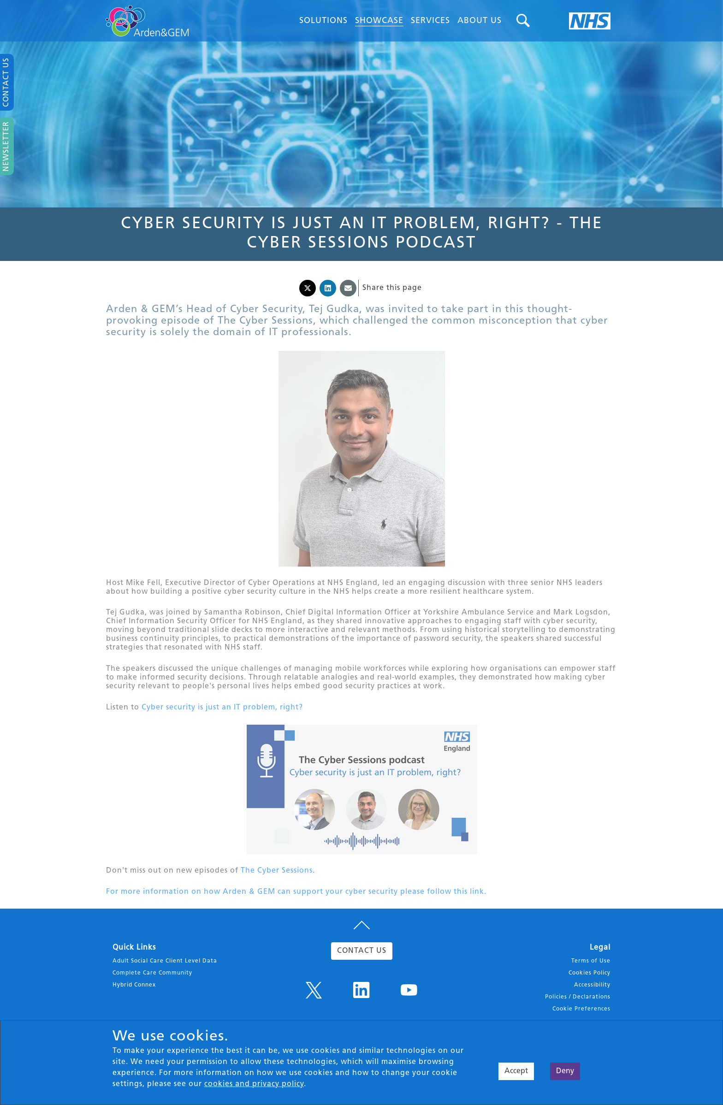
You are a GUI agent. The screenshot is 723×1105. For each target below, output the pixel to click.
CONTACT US (361, 961)
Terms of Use (590, 972)
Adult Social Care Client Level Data (165, 972)
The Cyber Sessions (277, 878)
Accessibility (592, 996)
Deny (565, 1071)
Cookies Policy (589, 984)
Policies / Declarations (577, 1007)
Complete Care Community (152, 984)
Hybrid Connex (134, 996)
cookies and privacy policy (254, 1084)
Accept (516, 1071)
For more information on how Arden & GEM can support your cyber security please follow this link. (296, 901)
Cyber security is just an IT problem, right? (222, 713)
